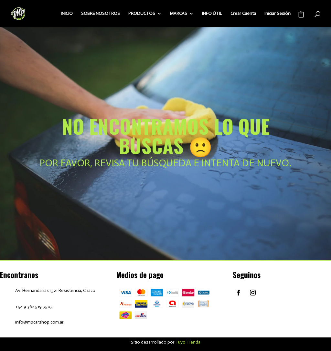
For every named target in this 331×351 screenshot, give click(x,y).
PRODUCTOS (141, 13)
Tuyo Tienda (188, 342)
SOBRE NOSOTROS (100, 13)
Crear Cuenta (243, 13)
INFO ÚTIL (212, 13)
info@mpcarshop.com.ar (39, 322)
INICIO (67, 13)
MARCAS (178, 13)
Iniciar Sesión (277, 13)
